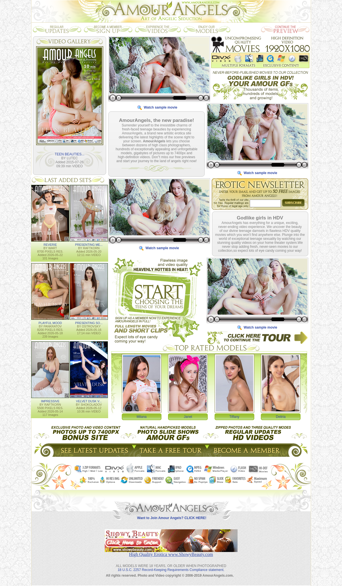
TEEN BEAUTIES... (70, 154)
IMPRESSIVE (50, 401)
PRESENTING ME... (88, 244)
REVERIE (50, 244)
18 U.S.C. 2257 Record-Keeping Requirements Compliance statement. (171, 565)
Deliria (281, 416)
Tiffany (234, 416)
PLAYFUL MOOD (50, 322)
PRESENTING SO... (89, 322)
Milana (141, 416)
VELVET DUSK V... (89, 401)
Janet (188, 416)
